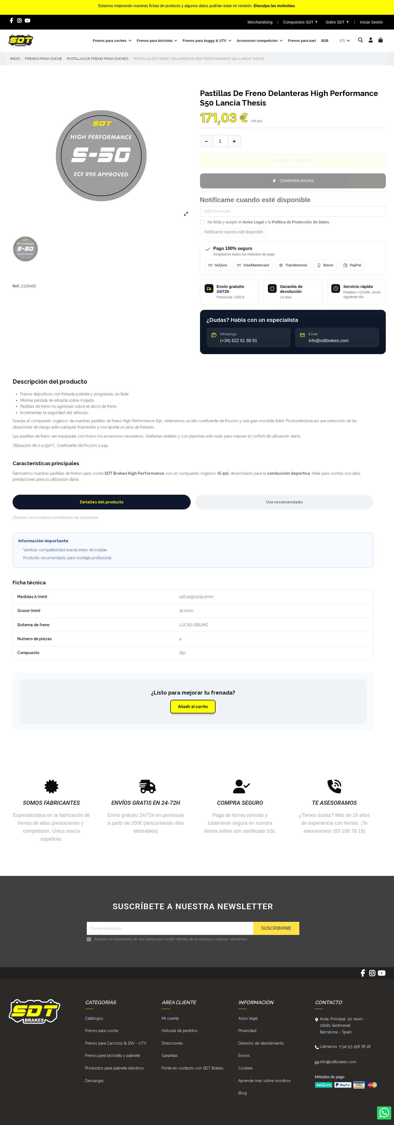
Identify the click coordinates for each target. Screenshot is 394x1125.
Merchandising (260, 22)
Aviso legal (248, 1018)
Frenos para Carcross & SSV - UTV (116, 1043)
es (345, 40)
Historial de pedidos (180, 1030)
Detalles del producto (101, 502)
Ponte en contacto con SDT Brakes (192, 1068)
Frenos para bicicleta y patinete (112, 1055)
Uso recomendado (284, 502)
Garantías (170, 1055)
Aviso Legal (253, 222)
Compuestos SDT (300, 22)
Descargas (94, 1081)
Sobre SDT (337, 22)
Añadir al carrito (193, 706)
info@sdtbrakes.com (338, 1062)
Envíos (244, 1055)
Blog (242, 1093)
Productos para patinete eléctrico (114, 1068)
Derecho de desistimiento (261, 1043)
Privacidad (247, 1030)
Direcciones (172, 1043)
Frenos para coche (101, 1030)
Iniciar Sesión (371, 22)
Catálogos (94, 1018)
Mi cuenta (170, 1018)
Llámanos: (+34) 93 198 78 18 (345, 1046)
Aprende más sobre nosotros (264, 1081)
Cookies (245, 1068)
